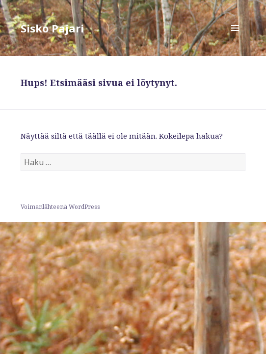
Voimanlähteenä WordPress (60, 207)
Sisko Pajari (52, 28)
